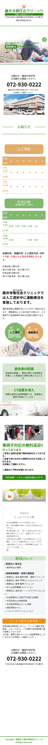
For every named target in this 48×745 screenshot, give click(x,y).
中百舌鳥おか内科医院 (17, 601)
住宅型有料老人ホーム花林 (19, 604)
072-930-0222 (24, 84)
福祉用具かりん (14, 608)
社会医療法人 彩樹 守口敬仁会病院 (23, 597)
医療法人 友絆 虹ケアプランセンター (25, 592)
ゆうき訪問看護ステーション (20, 587)
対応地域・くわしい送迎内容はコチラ (24, 477)
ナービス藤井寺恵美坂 (24, 621)
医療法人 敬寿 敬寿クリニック (20, 584)
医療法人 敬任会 (14, 563)
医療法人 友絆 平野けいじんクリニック (25, 580)
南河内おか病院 (14, 567)
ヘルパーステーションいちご (20, 611)
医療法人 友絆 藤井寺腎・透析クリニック (26, 577)
